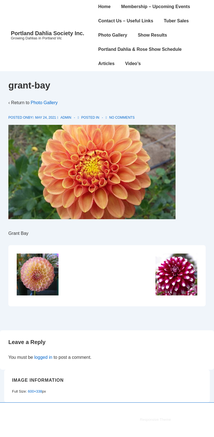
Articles (106, 63)
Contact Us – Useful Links (125, 20)
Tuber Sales (176, 20)
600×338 (35, 391)
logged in (43, 357)
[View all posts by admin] (64, 118)
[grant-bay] (45, 118)
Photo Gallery (112, 35)
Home (104, 6)
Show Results (152, 35)
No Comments (122, 118)
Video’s (133, 63)
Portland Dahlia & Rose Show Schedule (140, 49)
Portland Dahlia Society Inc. (47, 33)
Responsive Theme (155, 419)
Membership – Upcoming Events (155, 6)
